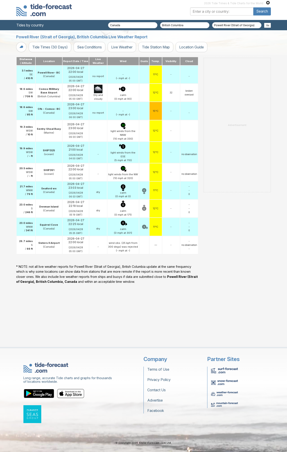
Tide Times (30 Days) (50, 47)
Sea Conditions (89, 47)
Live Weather (122, 47)
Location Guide (191, 47)
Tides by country (30, 25)
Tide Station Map (156, 47)
